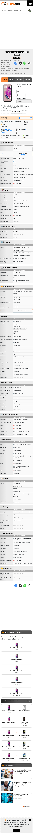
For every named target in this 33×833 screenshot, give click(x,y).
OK (16, 830)
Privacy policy (18, 826)
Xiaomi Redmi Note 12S (16, 647)
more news (27, 806)
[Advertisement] (16, 31)
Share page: (29, 63)
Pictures (19, 79)
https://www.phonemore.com (11, 4)
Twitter (20, 63)
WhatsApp (24, 63)
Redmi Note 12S (22, 154)
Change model (21, 98)
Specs (5, 79)
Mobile (9, 765)
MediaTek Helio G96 (20, 247)
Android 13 (15, 231)
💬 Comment (20, 95)
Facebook (15, 63)
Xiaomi (14, 165)
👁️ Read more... (16, 111)
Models (11, 79)
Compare (28, 79)
